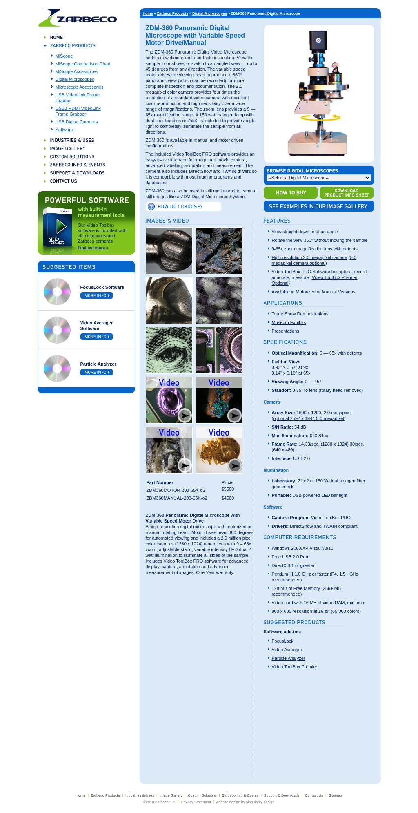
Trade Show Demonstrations (300, 313)
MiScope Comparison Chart (83, 63)
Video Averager (287, 649)
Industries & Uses (139, 795)
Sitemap (335, 795)
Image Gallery (171, 795)
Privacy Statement (196, 802)
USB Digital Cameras (77, 121)
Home (148, 13)
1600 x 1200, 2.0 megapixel (323, 412)
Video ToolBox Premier (295, 666)
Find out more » (93, 248)
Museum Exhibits (289, 322)
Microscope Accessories (80, 87)
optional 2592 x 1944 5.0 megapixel (308, 418)
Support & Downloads (281, 795)
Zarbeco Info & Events (240, 795)
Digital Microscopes (75, 79)
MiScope (64, 56)
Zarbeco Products (173, 13)
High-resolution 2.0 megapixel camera (309, 257)
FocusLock (282, 641)
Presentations (285, 330)
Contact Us (314, 795)
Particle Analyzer (288, 658)
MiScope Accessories (77, 71)
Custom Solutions (202, 795)
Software (64, 129)
